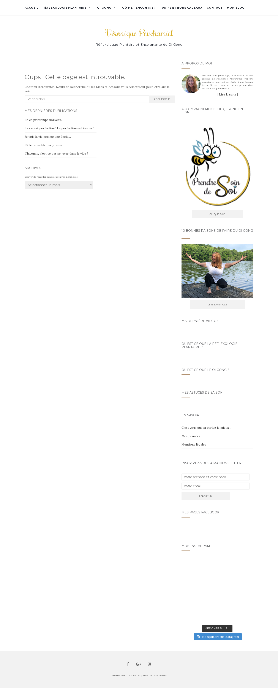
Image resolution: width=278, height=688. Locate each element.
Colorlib (131, 675)
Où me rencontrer (139, 7)
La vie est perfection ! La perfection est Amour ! (59, 128)
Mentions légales (194, 444)
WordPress (160, 675)
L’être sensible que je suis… (44, 145)
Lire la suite (227, 94)
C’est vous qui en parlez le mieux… (206, 428)
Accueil (31, 7)
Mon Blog (236, 7)
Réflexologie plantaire (64, 7)
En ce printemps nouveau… (44, 120)
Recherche (162, 99)
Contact (215, 7)
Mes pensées (191, 436)
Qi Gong (104, 7)
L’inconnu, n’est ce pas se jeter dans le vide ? (56, 153)
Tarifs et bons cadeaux (181, 7)
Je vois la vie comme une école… (48, 137)
